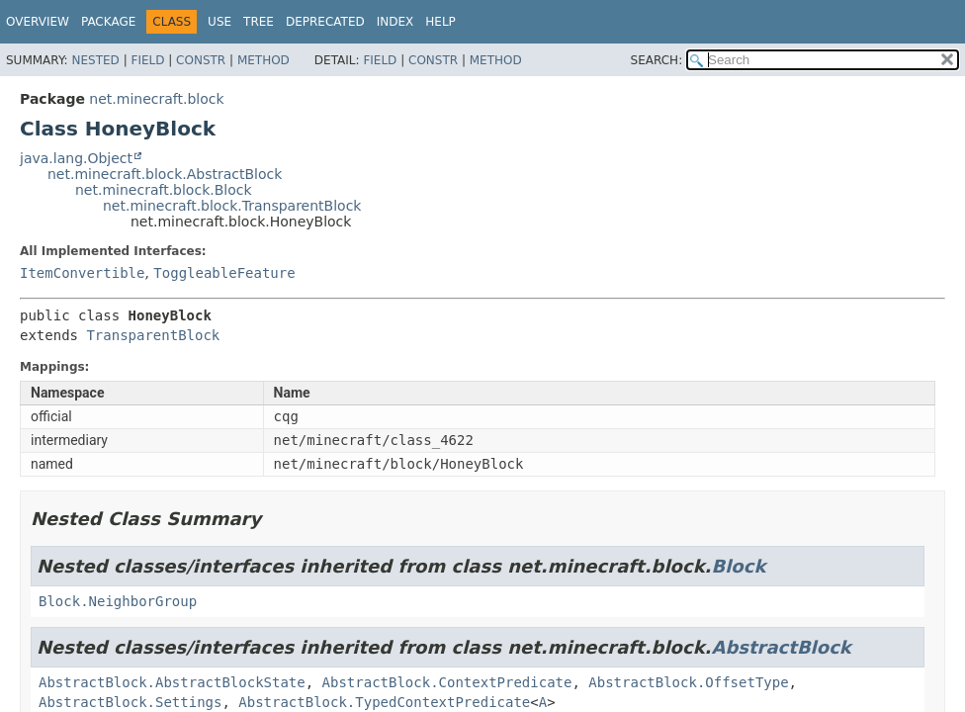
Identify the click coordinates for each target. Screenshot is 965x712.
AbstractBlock (780, 647)
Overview (37, 22)
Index (395, 22)
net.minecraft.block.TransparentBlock (232, 206)
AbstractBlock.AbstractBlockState (172, 682)
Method (263, 60)
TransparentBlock (152, 335)
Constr (200, 60)
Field (147, 60)
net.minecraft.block (156, 99)
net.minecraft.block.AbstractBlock (164, 174)
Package (108, 22)
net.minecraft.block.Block (163, 190)
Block (738, 566)
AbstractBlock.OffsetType (688, 682)
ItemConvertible (82, 273)
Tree (258, 22)
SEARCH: (657, 60)
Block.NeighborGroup (118, 601)
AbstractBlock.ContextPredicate (447, 682)
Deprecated (325, 22)
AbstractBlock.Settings (130, 702)
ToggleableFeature (224, 273)
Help (440, 22)
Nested (95, 60)
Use (219, 22)
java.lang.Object (76, 158)
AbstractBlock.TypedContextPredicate (384, 702)
